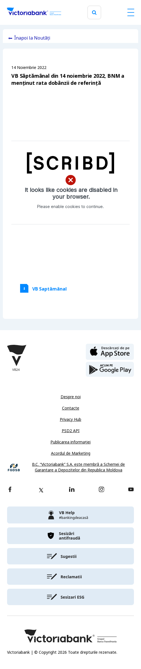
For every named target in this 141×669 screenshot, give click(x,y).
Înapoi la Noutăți (32, 38)
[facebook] (10, 490)
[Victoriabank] (34, 12)
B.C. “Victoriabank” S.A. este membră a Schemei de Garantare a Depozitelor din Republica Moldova (78, 467)
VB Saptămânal (49, 288)
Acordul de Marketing (70, 453)
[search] (94, 12)
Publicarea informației (70, 442)
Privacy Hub (70, 419)
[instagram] (101, 490)
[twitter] (41, 490)
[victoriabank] (70, 514)
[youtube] (131, 490)
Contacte (70, 408)
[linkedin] (71, 490)
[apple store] (110, 351)
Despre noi (71, 397)
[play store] (110, 369)
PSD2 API (71, 431)
